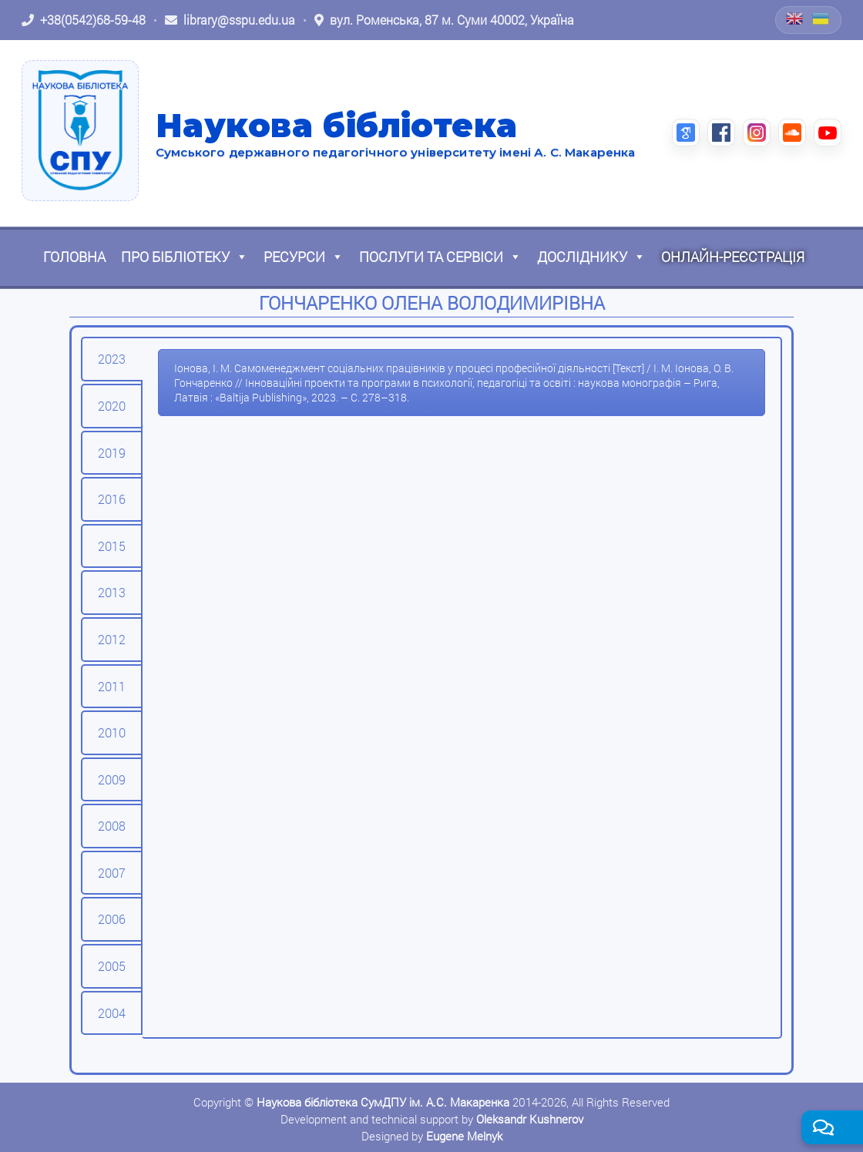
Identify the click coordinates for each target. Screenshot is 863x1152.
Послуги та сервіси (440, 256)
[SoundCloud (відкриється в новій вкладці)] (792, 132)
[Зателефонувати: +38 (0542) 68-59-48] (84, 20)
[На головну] (80, 130)
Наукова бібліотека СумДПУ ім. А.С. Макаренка (383, 1102)
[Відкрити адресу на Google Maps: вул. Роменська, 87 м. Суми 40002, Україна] (444, 20)
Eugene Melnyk (464, 1136)
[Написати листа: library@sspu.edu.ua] (230, 20)
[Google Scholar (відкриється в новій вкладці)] (686, 132)
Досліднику (591, 256)
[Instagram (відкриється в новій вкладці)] (757, 132)
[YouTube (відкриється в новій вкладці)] (827, 132)
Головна (74, 256)
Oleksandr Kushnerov (529, 1119)
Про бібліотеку (184, 256)
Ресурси (304, 256)
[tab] (112, 359)
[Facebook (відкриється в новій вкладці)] (721, 132)
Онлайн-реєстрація (732, 256)
